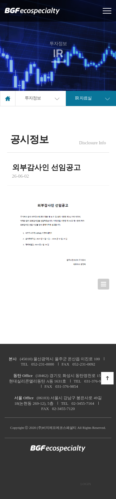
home (7, 98)
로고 (32, 11)
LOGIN (85, 484)
